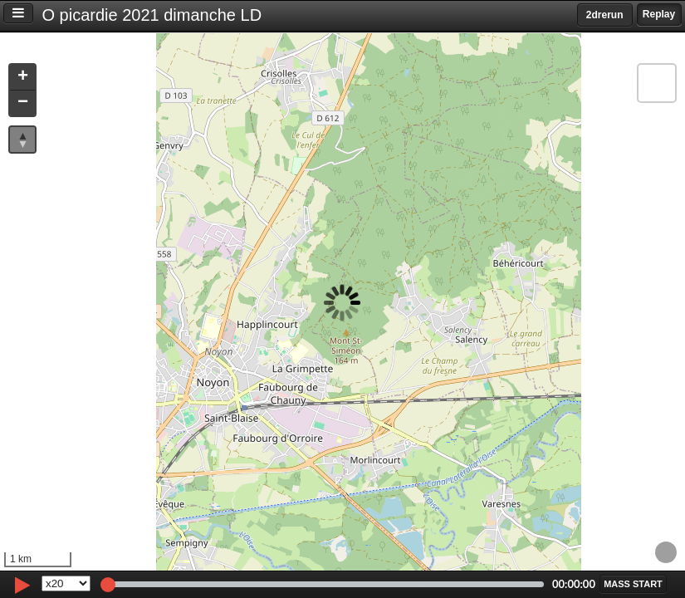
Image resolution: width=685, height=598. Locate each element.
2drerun (605, 15)
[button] (22, 78)
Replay (659, 14)
